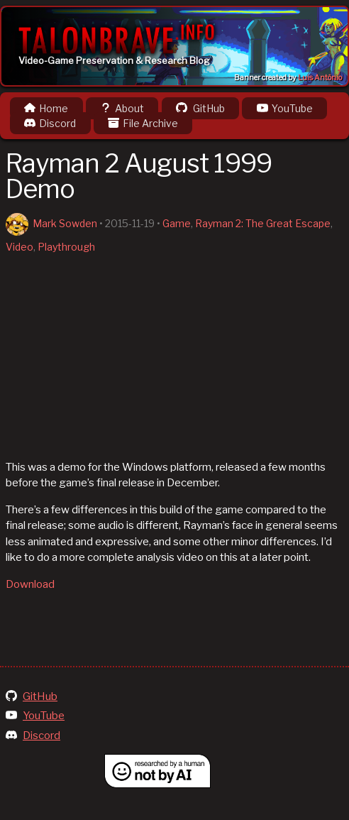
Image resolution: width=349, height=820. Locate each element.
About (122, 108)
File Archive (143, 123)
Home (46, 108)
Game (176, 223)
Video (19, 247)
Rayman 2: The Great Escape (263, 223)
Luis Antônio (320, 77)
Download (30, 584)
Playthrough (66, 247)
